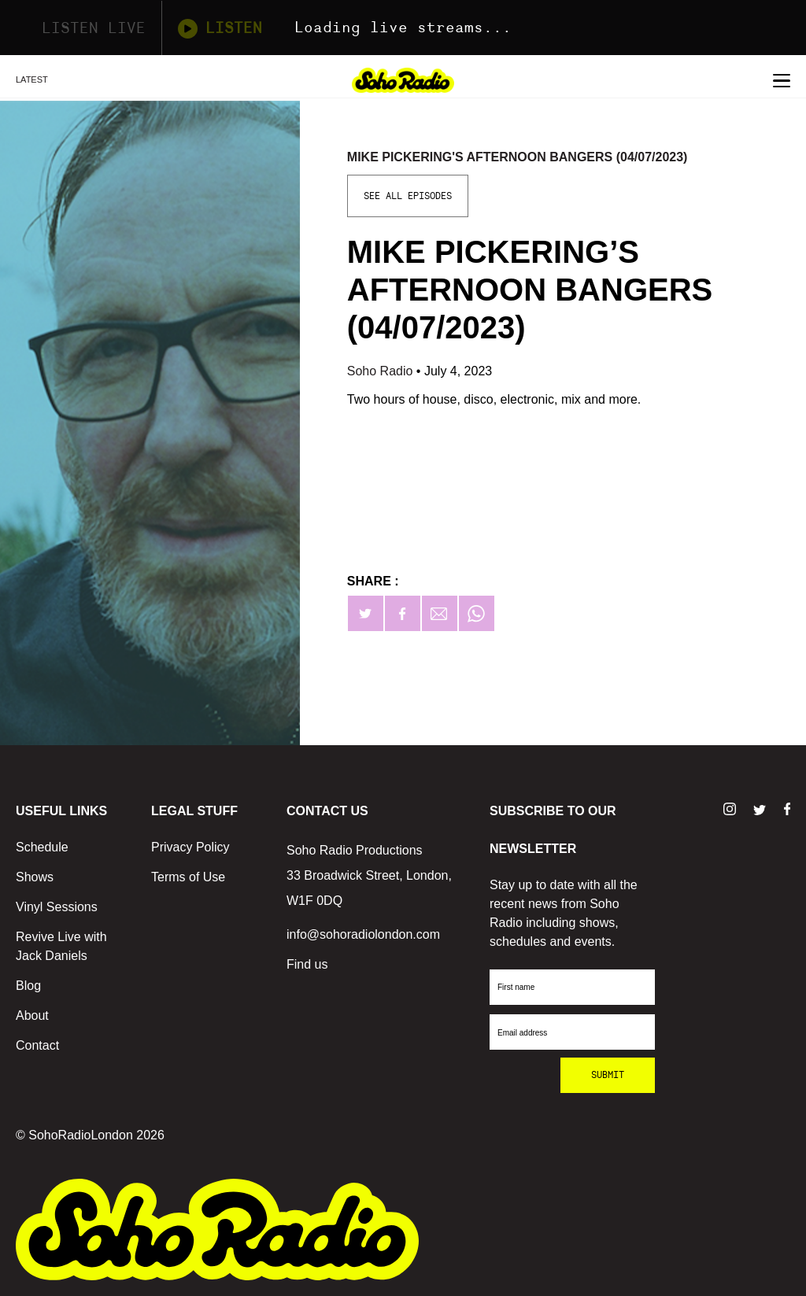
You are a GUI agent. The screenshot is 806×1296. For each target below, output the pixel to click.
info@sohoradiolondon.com (363, 934)
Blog (28, 985)
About (32, 1015)
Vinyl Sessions (57, 907)
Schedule (42, 847)
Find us (307, 964)
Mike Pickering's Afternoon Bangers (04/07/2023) (517, 157)
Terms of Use (188, 877)
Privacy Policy (190, 847)
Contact (37, 1045)
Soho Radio (381, 371)
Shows (35, 877)
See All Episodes (408, 196)
